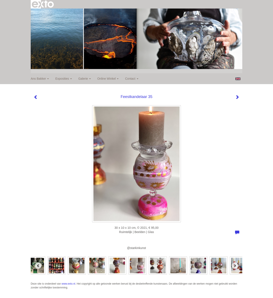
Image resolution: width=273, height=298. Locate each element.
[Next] (235, 265)
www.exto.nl (68, 283)
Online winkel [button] (108, 78)
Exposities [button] (63, 78)
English (237, 79)
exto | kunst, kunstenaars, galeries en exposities (43, 4)
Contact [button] (131, 78)
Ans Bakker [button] (40, 78)
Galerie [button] (84, 78)
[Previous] (38, 265)
